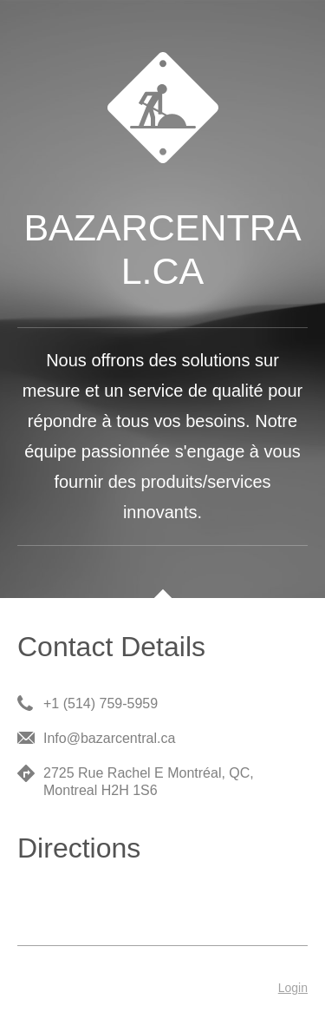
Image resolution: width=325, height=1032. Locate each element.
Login (293, 988)
